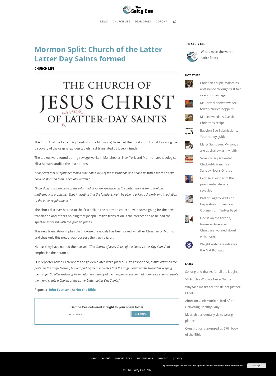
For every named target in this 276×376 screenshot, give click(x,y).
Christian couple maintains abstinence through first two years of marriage (220, 89)
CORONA (161, 21)
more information (233, 365)
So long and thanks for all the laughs (211, 271)
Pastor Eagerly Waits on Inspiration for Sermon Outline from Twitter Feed (218, 204)
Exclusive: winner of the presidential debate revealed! (217, 184)
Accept (256, 365)
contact (163, 358)
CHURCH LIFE (121, 21)
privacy (177, 358)
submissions (145, 358)
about (106, 358)
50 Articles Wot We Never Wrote (208, 279)
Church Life (44, 68)
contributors (123, 358)
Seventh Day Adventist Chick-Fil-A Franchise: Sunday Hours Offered (216, 164)
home (93, 358)
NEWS (104, 21)
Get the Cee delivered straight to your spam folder (107, 307)
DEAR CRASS (143, 21)
